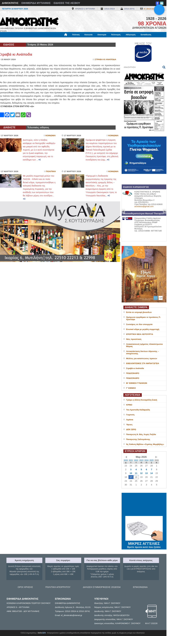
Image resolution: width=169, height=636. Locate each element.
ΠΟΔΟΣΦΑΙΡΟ (132, 373)
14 (151, 473)
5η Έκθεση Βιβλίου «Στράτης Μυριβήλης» (145, 444)
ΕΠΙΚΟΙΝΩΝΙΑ (140, 587)
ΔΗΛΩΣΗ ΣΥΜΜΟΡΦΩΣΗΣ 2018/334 (102, 587)
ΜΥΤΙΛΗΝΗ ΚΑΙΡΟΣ (144, 505)
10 (131, 473)
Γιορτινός (130, 415)
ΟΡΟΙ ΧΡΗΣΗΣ (25, 587)
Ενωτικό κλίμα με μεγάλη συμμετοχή (142, 329)
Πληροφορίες (85, 40)
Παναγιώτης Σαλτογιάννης (138, 439)
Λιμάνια (129, 419)
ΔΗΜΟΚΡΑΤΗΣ (10, 3)
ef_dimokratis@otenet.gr (153, 9)
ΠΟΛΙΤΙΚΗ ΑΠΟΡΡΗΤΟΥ (57, 587)
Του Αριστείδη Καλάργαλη (138, 410)
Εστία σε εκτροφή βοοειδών (139, 312)
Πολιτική (76, 35)
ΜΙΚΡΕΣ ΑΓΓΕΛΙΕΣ (144, 543)
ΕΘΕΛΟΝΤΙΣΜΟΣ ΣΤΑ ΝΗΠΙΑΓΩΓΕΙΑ (142, 363)
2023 (141, 460)
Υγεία (49, 40)
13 (146, 473)
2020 (126, 460)
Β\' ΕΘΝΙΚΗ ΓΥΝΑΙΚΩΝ (136, 383)
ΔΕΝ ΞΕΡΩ (131, 429)
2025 (152, 460)
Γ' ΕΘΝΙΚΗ (131, 388)
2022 (136, 460)
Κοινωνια (50, 135)
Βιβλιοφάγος (37, 40)
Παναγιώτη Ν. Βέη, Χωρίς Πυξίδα (141, 434)
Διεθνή (72, 40)
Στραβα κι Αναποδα (105, 59)
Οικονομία (102, 35)
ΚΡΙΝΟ (129, 405)
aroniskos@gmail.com (144, 206)
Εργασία (22, 40)
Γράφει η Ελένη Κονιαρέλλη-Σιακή (141, 400)
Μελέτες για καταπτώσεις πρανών (141, 358)
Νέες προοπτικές (134, 339)
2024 (146, 460)
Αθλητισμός (131, 35)
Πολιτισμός (116, 35)
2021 (131, 460)
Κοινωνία (88, 35)
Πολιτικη (51, 171)
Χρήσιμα (60, 40)
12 (141, 473)
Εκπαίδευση (146, 35)
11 (136, 473)
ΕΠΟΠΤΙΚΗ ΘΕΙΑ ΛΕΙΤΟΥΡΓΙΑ (139, 334)
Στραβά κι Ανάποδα (135, 368)
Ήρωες (129, 424)
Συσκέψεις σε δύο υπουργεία (139, 324)
